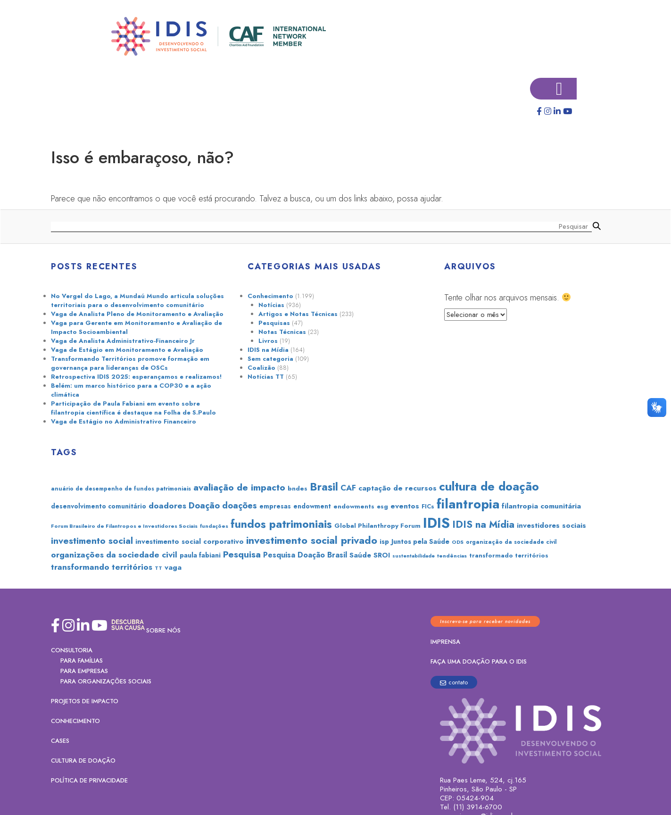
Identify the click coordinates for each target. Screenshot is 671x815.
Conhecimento (270, 295)
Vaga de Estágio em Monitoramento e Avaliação (127, 349)
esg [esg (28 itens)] (382, 506)
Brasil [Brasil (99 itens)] (324, 487)
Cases (60, 740)
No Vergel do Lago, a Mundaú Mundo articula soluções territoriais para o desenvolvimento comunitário (137, 300)
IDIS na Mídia (268, 349)
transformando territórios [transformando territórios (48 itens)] (101, 567)
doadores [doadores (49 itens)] (167, 505)
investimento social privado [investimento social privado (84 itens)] (311, 540)
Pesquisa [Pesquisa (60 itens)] (242, 554)
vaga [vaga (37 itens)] (173, 567)
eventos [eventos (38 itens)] (404, 505)
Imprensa (445, 641)
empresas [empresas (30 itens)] (275, 506)
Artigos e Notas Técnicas (298, 313)
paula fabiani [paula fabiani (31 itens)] (200, 555)
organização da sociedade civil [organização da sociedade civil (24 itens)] (511, 542)
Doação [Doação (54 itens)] (204, 505)
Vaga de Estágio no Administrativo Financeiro (123, 421)
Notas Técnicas (282, 331)
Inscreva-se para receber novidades (485, 621)
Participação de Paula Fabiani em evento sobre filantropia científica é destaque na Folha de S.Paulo (133, 408)
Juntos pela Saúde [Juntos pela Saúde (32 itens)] (420, 541)
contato (454, 682)
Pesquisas (274, 322)
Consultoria (71, 650)
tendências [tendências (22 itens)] (452, 555)
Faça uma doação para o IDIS (479, 661)
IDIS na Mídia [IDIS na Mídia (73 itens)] (483, 524)
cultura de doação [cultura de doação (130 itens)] (489, 486)
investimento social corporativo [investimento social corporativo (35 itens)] (189, 541)
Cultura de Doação (83, 760)
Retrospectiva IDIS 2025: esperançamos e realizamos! (136, 376)
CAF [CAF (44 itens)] (348, 487)
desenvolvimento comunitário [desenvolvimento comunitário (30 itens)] (98, 506)
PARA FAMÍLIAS (81, 660)
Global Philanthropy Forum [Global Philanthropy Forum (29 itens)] (377, 525)
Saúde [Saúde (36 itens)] (360, 555)
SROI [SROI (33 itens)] (381, 555)
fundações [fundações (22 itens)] (214, 526)
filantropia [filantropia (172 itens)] (468, 504)
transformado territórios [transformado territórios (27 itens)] (508, 555)
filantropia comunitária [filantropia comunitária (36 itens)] (541, 506)
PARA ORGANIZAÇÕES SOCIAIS (105, 681)
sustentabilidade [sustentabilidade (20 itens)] (413, 555)
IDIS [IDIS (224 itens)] (436, 523)
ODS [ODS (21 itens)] (458, 542)
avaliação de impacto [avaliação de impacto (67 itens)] (239, 487)
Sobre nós (163, 630)
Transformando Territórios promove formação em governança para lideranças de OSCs (130, 363)
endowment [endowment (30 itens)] (312, 506)
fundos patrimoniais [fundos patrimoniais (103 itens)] (281, 524)
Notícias (271, 304)
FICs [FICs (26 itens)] (428, 506)
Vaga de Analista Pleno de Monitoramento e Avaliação (137, 313)
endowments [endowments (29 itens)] (353, 506)
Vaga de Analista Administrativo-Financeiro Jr (123, 340)
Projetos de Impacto (84, 701)
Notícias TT (266, 376)
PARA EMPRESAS (84, 670)
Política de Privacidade (89, 780)
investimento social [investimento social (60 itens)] (92, 540)
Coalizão (261, 367)
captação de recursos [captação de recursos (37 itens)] (397, 488)
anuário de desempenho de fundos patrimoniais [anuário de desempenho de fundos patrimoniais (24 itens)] (121, 488)
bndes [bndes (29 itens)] (297, 488)
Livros (268, 340)
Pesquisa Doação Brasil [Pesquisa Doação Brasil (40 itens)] (305, 554)
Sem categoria (270, 358)
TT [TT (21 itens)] (158, 568)
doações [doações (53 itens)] (239, 505)
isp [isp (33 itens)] (384, 541)
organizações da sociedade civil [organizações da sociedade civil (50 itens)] (114, 555)
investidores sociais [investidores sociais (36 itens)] (551, 525)
